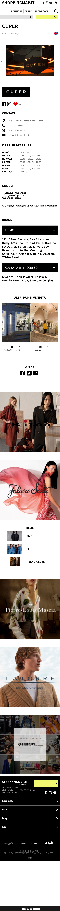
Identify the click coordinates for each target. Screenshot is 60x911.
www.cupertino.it (17, 131)
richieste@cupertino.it (19, 136)
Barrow (23, 291)
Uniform (49, 305)
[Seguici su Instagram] (44, 3)
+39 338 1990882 (16, 126)
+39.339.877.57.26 (26, 844)
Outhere (25, 305)
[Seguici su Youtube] (47, 3)
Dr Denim (9, 298)
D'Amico (17, 295)
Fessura (40, 329)
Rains (37, 305)
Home (5, 34)
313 (4, 291)
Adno (12, 291)
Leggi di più (35, 908)
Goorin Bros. (11, 332)
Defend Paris (34, 295)
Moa (25, 332)
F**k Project (24, 329)
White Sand (10, 309)
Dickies (50, 295)
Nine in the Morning (27, 302)
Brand (28, 11)
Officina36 (9, 305)
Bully (5, 295)
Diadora (7, 329)
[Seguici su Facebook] (41, 3)
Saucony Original (42, 332)
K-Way (37, 298)
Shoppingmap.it (15, 835)
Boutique (16, 11)
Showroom (41, 11)
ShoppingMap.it (18, 2)
